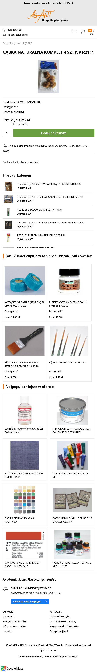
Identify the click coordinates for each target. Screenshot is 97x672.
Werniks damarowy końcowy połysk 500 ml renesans (24, 430)
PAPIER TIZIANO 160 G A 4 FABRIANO (19, 519)
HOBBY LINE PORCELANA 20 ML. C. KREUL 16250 (72, 564)
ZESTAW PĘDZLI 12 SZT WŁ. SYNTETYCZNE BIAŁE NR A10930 (50, 222)
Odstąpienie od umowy (63, 621)
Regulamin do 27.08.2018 (64, 626)
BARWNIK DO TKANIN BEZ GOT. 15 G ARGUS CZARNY (72, 519)
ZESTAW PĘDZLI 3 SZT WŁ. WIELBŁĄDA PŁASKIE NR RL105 (49, 184)
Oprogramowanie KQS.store (35, 656)
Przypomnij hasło (60, 631)
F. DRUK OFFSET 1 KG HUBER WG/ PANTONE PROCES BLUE (71, 430)
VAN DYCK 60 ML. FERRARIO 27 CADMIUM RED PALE (22, 564)
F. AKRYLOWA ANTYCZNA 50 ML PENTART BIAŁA (68, 304)
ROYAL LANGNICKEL (29, 102)
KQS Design (71, 656)
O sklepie (8, 611)
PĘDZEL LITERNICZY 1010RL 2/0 (67, 362)
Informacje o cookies (14, 626)
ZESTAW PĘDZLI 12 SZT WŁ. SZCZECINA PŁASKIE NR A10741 (50, 197)
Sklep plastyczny (11, 43)
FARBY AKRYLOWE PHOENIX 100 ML (70, 475)
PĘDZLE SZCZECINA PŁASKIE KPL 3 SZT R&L (41, 235)
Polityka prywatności (14, 621)
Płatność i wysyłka (60, 616)
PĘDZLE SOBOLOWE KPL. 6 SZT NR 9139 (39, 209)
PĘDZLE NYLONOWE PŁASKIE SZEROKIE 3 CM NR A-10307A (22, 364)
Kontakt (7, 631)
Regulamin (8, 616)
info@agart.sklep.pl (18, 34)
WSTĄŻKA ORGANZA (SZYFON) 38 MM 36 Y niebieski (25, 304)
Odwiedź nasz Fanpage (27, 601)
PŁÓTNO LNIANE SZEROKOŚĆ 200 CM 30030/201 (24, 475)
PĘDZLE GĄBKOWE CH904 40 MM (35, 248)
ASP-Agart (56, 611)
